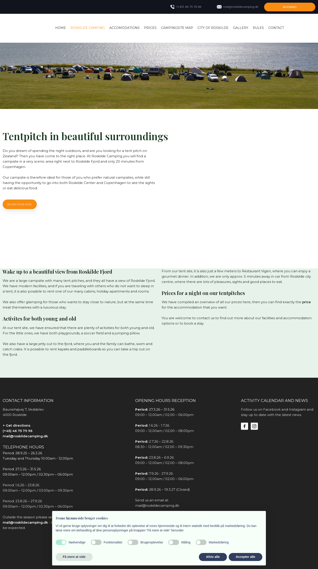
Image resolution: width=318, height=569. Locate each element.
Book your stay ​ (19, 204)
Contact (276, 28)
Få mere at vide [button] (74, 557)
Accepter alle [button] (245, 557)
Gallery (240, 28)
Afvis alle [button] (213, 557)
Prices (150, 28)
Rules (258, 28)
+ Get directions (16, 425)
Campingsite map (177, 28)
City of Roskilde (213, 28)
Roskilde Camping (87, 28)
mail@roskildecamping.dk (25, 436)
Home (60, 28)
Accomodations (124, 28)
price (306, 302)
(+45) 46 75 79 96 (18, 431)
